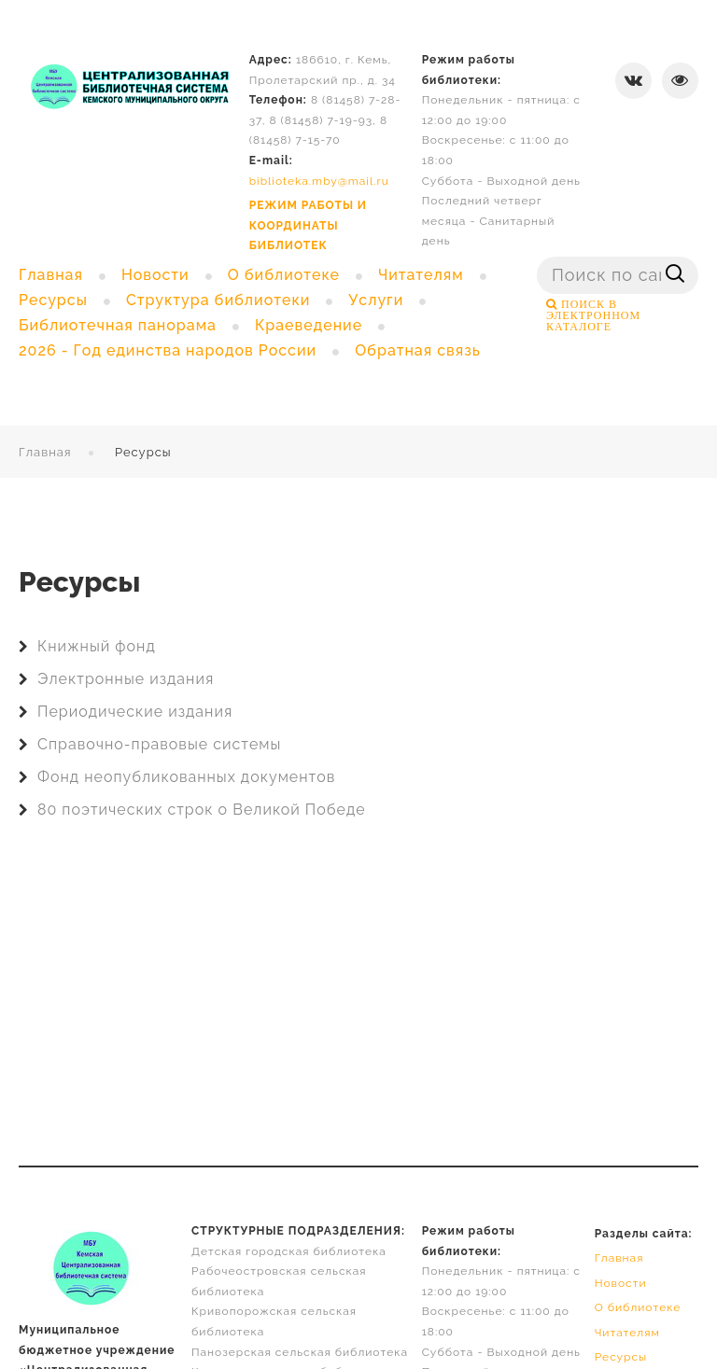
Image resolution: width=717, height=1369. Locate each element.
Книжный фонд (96, 646)
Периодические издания (134, 711)
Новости (621, 1283)
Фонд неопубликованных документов (186, 777)
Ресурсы (621, 1356)
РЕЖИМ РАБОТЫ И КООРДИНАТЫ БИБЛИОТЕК (308, 225)
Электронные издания (125, 679)
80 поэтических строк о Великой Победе (201, 809)
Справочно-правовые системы (159, 744)
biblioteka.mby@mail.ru (319, 181)
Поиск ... (537, 257)
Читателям (627, 1332)
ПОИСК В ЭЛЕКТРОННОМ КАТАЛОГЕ (593, 315)
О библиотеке (638, 1307)
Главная (45, 452)
